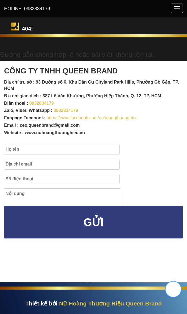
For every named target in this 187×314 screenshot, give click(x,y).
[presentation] (49, 265)
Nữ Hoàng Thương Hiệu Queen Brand (110, 303)
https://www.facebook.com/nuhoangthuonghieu (92, 117)
